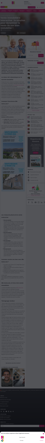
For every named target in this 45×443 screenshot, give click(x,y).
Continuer (41, 440)
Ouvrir (42, 437)
